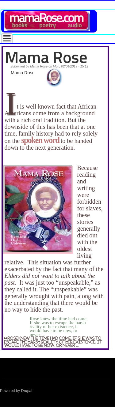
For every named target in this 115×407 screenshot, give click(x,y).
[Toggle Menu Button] (7, 38)
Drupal (27, 391)
